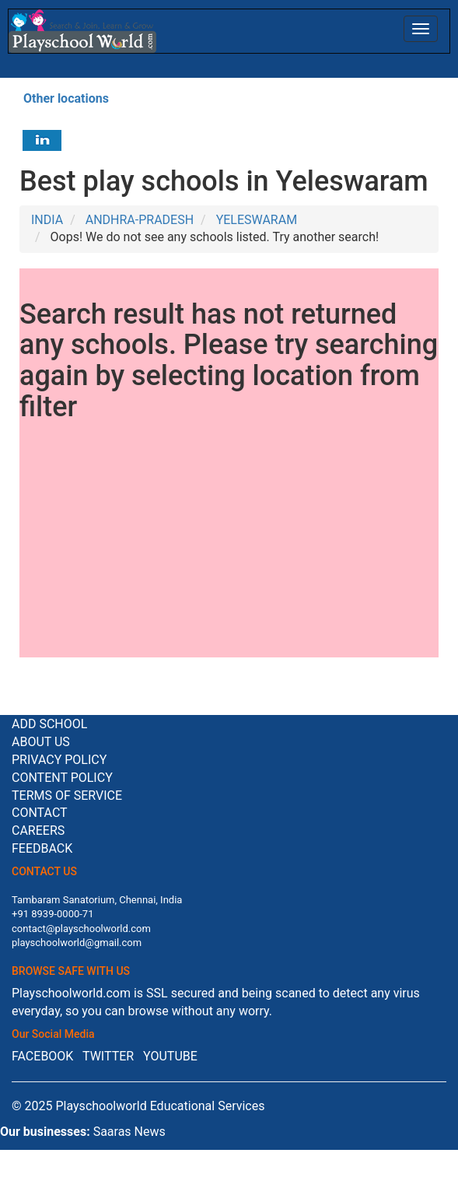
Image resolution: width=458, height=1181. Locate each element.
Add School (49, 724)
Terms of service (67, 795)
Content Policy (62, 777)
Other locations (66, 98)
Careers (38, 830)
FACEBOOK (42, 1056)
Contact (40, 812)
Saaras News (129, 1131)
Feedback (42, 848)
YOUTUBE (170, 1056)
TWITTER (108, 1056)
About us (41, 741)
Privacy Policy (59, 759)
